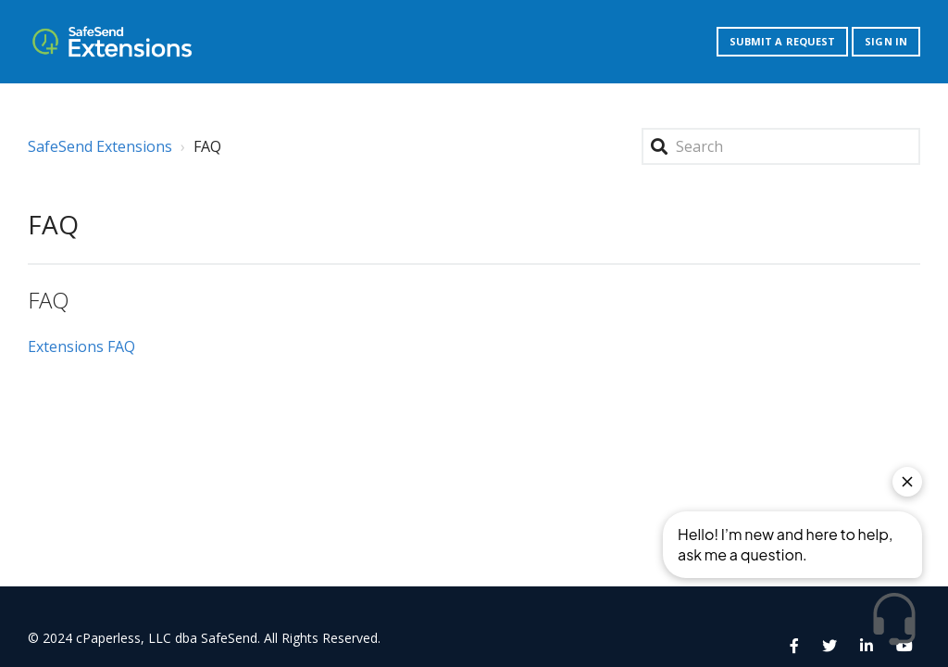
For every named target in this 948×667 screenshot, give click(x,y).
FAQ (48, 299)
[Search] (781, 146)
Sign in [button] (886, 41)
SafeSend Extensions (100, 146)
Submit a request (783, 41)
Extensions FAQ (81, 346)
